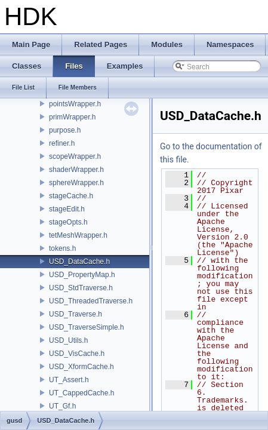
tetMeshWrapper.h (78, 235)
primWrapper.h (72, 117)
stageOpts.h (68, 222)
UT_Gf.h (62, 406)
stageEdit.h (67, 209)
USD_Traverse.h (75, 314)
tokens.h (62, 248)
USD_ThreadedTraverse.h (91, 301)
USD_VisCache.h (76, 353)
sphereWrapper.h (76, 183)
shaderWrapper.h (76, 169)
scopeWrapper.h (75, 156)
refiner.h (62, 143)
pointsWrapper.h (75, 104)
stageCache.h (71, 196)
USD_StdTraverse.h (81, 288)
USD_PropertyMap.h (82, 275)
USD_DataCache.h (79, 261)
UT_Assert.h (69, 380)
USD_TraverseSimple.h (86, 327)
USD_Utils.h (68, 340)
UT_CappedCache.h (81, 393)
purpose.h (65, 130)
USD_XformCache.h (81, 367)
